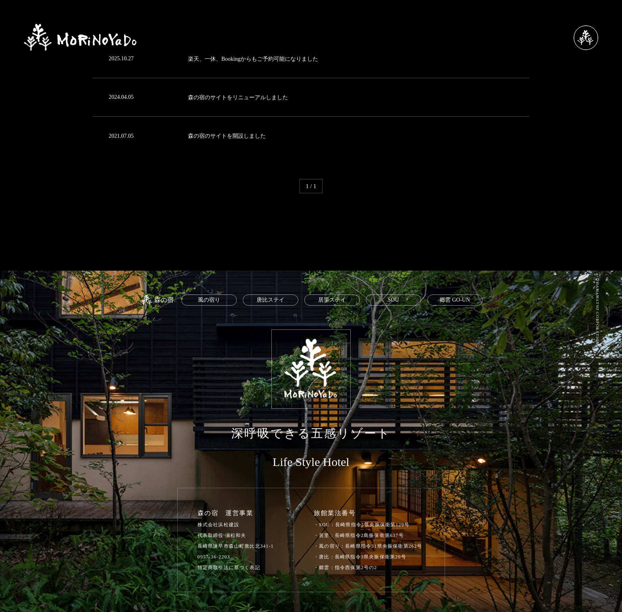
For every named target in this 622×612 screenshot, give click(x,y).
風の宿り (209, 300)
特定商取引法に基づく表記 (229, 567)
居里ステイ (332, 300)
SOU (393, 300)
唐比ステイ (270, 300)
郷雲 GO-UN (455, 300)
